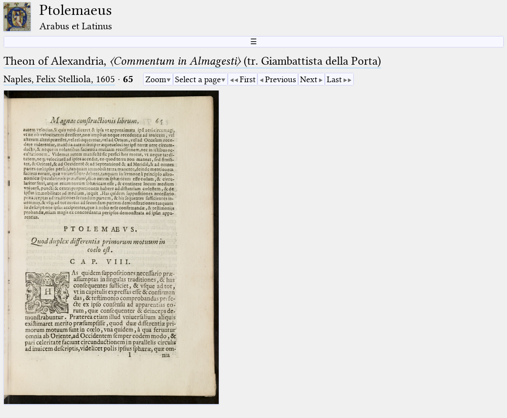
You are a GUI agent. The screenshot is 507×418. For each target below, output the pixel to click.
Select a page (198, 79)
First (247, 79)
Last (334, 79)
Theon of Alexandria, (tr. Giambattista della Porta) (192, 61)
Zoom (155, 79)
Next (308, 79)
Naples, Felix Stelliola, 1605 (59, 79)
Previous (280, 79)
